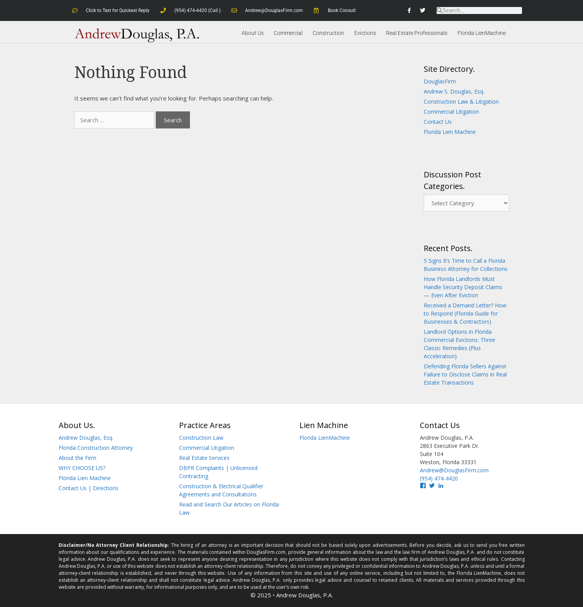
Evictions (365, 33)
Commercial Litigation (451, 111)
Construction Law (201, 437)
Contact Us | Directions (88, 488)
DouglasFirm (440, 81)
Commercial (288, 33)
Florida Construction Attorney (96, 447)
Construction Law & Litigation (461, 101)
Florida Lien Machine (450, 131)
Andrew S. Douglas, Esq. (454, 91)
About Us (253, 33)
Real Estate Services (204, 457)
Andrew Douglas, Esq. (86, 437)
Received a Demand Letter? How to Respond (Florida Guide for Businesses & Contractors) (465, 313)
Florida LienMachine (482, 33)
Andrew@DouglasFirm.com (454, 470)
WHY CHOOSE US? (82, 468)
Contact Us (438, 121)
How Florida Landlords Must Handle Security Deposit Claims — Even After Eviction (463, 287)
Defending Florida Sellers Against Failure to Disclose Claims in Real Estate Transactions (465, 374)
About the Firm (77, 457)
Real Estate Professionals (416, 33)
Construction (328, 33)
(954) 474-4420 (439, 478)
